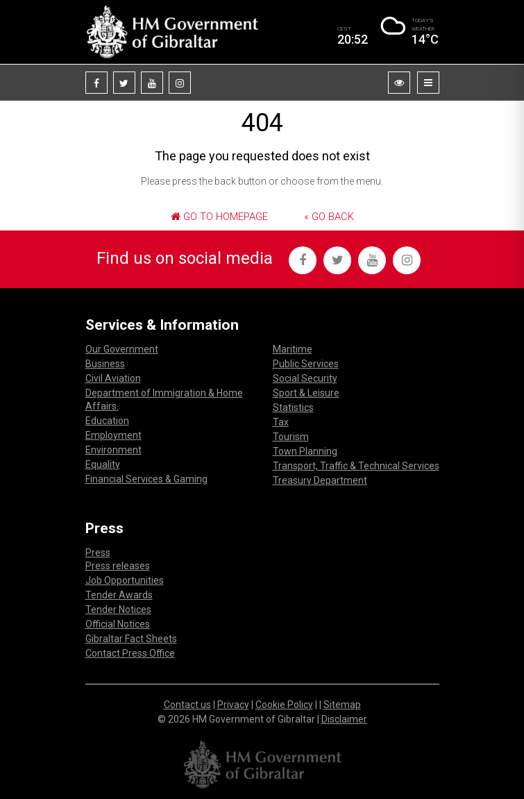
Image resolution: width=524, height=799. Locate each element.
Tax (281, 422)
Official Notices (117, 624)
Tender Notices (118, 609)
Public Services (306, 363)
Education (107, 420)
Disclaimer (344, 719)
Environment (113, 449)
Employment (113, 435)
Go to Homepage (219, 216)
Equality (102, 464)
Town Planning (305, 451)
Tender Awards (119, 594)
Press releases (117, 565)
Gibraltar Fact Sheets (131, 638)
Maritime (292, 349)
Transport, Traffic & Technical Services (356, 465)
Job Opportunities (124, 580)
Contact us (187, 704)
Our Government (121, 349)
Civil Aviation (113, 378)
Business (105, 363)
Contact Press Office (130, 653)
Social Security (305, 378)
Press (97, 552)
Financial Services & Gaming (146, 479)
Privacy (233, 704)
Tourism (291, 436)
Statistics (293, 407)
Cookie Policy (284, 704)
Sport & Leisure (306, 392)
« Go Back (329, 216)
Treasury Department (320, 480)
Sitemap (342, 704)
